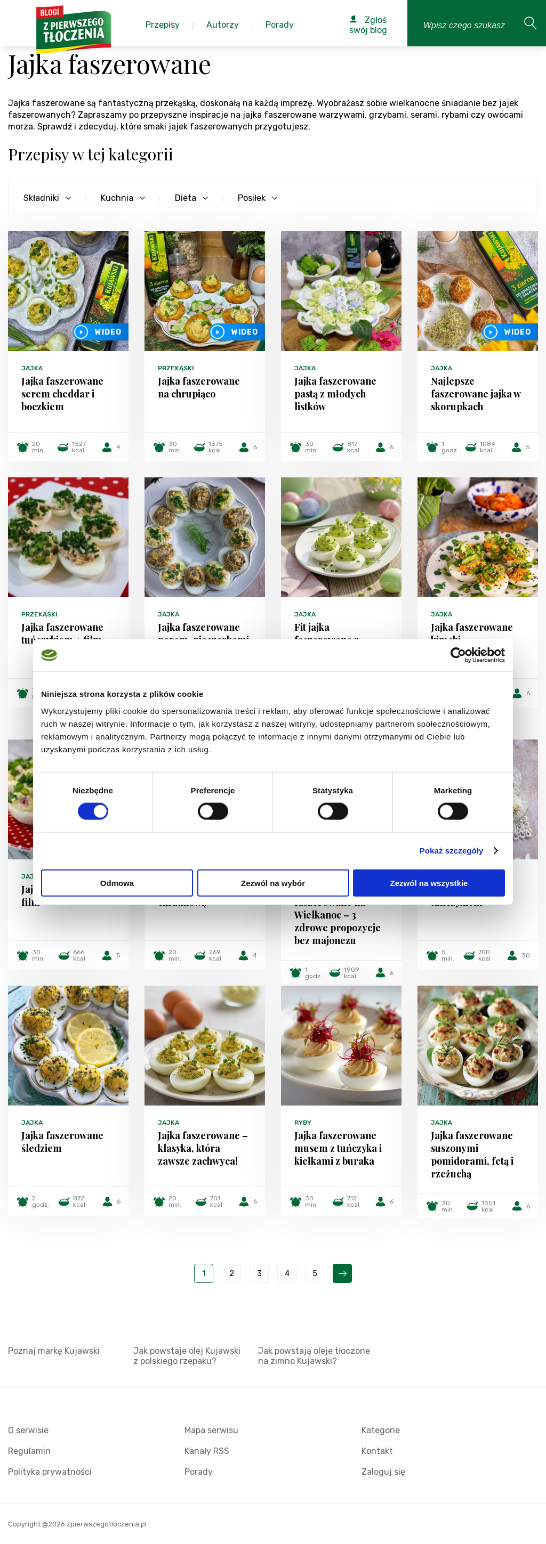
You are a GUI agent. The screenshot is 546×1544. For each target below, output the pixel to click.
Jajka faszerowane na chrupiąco (199, 387)
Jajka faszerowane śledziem (62, 1142)
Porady (198, 1472)
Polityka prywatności (50, 1472)
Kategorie (381, 1430)
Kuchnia (117, 198)
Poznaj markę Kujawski (54, 1351)
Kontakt (377, 1451)
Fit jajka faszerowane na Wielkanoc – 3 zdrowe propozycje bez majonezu (337, 915)
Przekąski (176, 368)
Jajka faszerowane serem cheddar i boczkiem (62, 394)
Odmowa (117, 882)
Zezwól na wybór (273, 882)
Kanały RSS (206, 1451)
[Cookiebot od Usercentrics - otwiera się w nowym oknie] (458, 655)
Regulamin (29, 1451)
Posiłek (252, 198)
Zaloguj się (383, 1472)
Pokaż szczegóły (452, 850)
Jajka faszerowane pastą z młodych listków (335, 394)
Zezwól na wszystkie (429, 882)
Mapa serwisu (211, 1430)
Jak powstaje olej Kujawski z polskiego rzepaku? (186, 1356)
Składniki (41, 198)
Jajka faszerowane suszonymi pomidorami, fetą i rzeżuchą (472, 1154)
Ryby (302, 1122)
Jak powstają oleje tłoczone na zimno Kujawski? (314, 1356)
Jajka (32, 368)
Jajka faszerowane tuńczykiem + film (62, 633)
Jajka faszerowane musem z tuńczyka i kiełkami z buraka (338, 1148)
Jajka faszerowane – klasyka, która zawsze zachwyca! (203, 1148)
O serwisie (28, 1430)
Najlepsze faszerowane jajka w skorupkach (475, 394)
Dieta (185, 198)
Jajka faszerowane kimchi (472, 633)
